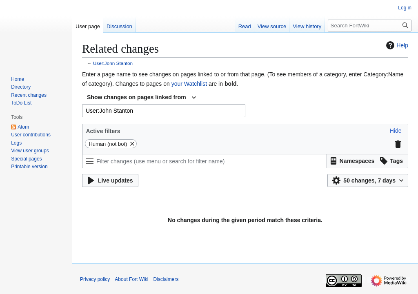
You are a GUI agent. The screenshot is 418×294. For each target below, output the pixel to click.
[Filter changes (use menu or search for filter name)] (204, 161)
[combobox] (141, 97)
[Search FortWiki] (369, 25)
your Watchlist (189, 83)
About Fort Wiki (131, 279)
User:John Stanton (113, 63)
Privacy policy (95, 279)
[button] (396, 130)
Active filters (103, 131)
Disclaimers (165, 279)
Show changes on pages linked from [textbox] (136, 97)
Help (396, 45)
